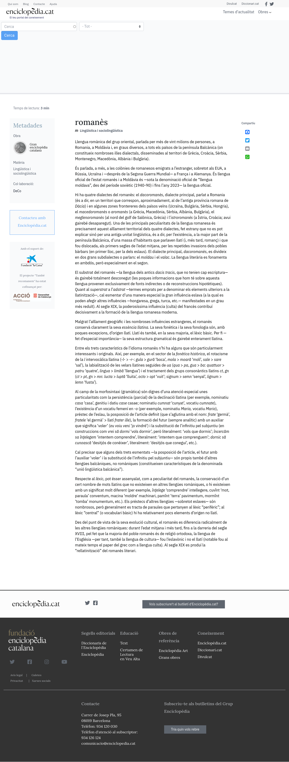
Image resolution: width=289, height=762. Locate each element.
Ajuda (53, 4)
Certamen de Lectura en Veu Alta (131, 654)
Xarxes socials (41, 680)
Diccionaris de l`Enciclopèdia (93, 645)
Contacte (39, 4)
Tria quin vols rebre (185, 729)
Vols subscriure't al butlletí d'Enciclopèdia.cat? (183, 604)
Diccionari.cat (250, 3)
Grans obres (169, 657)
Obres (263, 11)
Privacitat (16, 680)
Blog (26, 4)
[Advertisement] (216, 56)
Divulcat (232, 3)
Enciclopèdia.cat (211, 643)
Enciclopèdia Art (173, 650)
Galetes (36, 675)
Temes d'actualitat (238, 12)
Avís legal (16, 675)
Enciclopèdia (92, 654)
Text (124, 643)
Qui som (13, 4)
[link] (32, 221)
